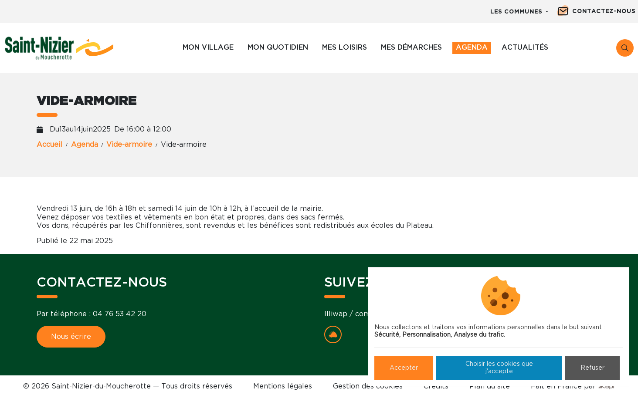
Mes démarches (411, 47)
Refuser (592, 368)
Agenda (472, 47)
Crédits (436, 386)
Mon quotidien (278, 47)
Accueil (49, 144)
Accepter (404, 368)
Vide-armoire (129, 144)
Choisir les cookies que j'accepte (499, 368)
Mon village (208, 47)
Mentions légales (282, 386)
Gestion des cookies (368, 386)
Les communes (517, 12)
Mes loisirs (344, 47)
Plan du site (489, 386)
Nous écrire (71, 336)
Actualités (525, 47)
